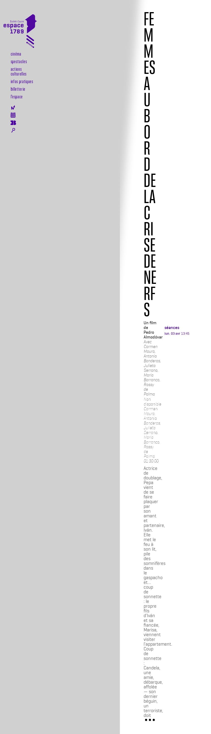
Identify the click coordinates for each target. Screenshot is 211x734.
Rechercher (13, 130)
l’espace (17, 96)
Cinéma (16, 53)
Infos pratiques (22, 81)
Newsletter (13, 107)
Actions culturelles (19, 71)
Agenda (13, 115)
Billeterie (13, 122)
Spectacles (19, 61)
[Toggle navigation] (30, 42)
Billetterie (18, 88)
